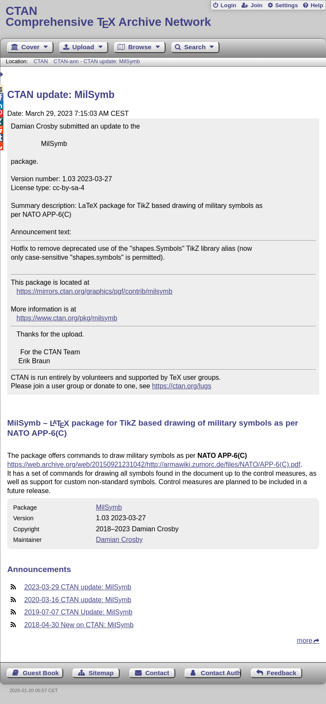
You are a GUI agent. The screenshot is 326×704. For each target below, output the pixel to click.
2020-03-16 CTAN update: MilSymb (77, 599)
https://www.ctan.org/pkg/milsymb (67, 318)
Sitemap (101, 672)
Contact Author (221, 672)
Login (228, 5)
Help (317, 5)
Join (256, 5)
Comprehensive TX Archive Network (163, 17)
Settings (286, 5)
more (304, 640)
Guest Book (41, 672)
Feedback (281, 672)
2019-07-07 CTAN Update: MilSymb (78, 612)
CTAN (41, 61)
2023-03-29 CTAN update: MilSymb (77, 587)
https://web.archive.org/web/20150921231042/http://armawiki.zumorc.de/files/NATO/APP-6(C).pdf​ (153, 464)
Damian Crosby (119, 539)
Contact (157, 672)
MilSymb (109, 507)
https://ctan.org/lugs (181, 386)
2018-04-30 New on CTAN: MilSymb (79, 624)
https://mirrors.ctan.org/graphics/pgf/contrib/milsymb (94, 291)
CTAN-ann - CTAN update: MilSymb (96, 61)
